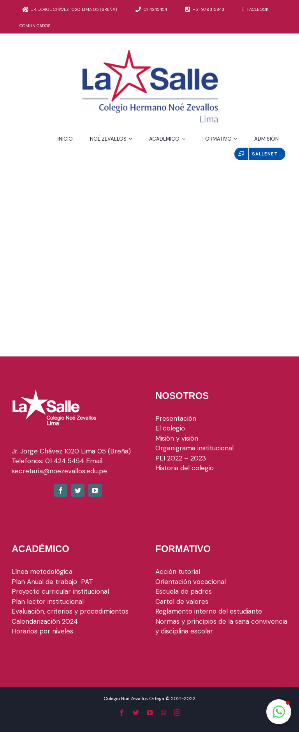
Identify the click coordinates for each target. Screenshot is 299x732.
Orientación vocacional (190, 581)
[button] (278, 711)
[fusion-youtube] (95, 490)
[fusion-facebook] (60, 490)
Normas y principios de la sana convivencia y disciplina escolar (221, 626)
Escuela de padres (183, 591)
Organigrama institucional (194, 448)
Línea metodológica (42, 571)
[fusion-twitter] (77, 490)
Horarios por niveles (42, 631)
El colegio (170, 428)
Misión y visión (176, 438)
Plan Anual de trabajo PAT (52, 581)
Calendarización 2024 (45, 621)
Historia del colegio (184, 468)
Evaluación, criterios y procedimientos (70, 611)
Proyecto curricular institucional (61, 591)
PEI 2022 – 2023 (180, 458)
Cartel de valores (181, 601)
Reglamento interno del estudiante (208, 611)
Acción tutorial (177, 571)
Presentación (175, 418)
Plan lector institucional (48, 601)
